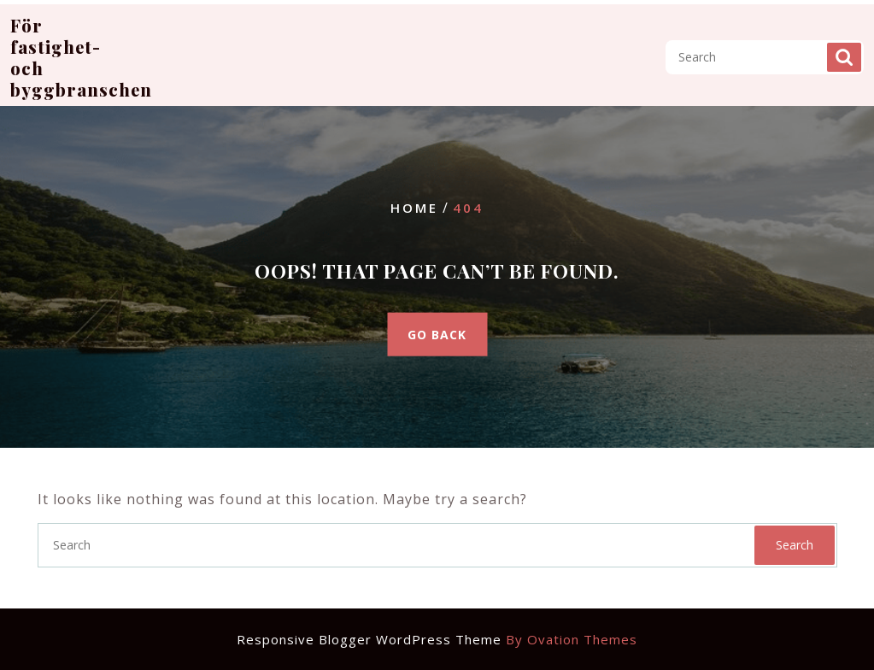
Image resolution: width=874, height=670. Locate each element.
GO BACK (437, 334)
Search (844, 48)
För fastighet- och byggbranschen (81, 48)
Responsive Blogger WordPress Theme (437, 639)
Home (414, 207)
